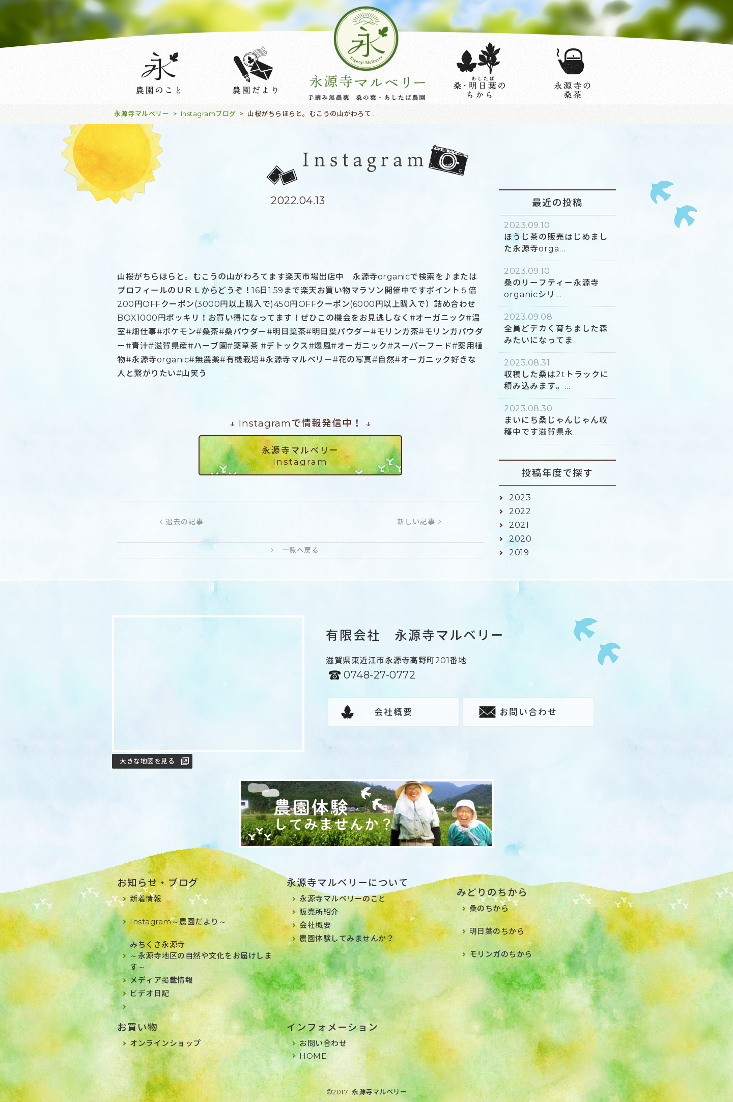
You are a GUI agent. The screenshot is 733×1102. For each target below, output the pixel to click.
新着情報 (145, 898)
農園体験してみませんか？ (346, 938)
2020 (520, 539)
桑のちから (489, 908)
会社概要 (393, 712)
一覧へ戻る (300, 550)
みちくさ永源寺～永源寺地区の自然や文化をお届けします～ (201, 956)
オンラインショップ (165, 1043)
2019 (519, 552)
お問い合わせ (528, 712)
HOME (312, 1056)
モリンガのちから (500, 954)
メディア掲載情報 (161, 980)
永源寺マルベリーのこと (342, 898)
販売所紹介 (319, 912)
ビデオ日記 (150, 993)
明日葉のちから (497, 931)
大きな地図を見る (147, 761)
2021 (519, 525)
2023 (520, 497)
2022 (520, 511)
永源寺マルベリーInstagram (300, 456)
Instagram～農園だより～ (178, 921)
